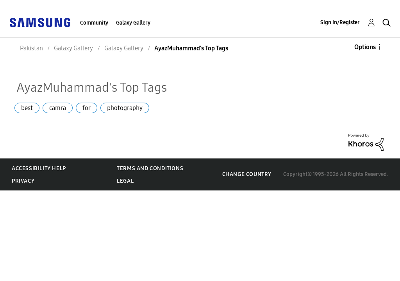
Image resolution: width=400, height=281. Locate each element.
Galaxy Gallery (133, 23)
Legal (125, 181)
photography (125, 108)
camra (57, 108)
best (27, 108)
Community (94, 23)
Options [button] (365, 47)
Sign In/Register (340, 22)
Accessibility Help (39, 168)
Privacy (23, 181)
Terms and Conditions (150, 168)
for (86, 108)
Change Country (246, 174)
